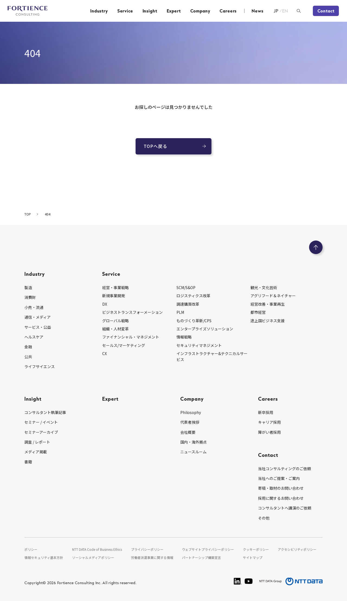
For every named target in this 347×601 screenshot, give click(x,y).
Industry (99, 11)
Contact (326, 11)
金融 (28, 346)
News (257, 11)
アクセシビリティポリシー (297, 549)
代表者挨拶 (189, 422)
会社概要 (187, 432)
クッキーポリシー (256, 549)
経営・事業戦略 (115, 287)
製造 (28, 287)
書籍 (28, 461)
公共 (28, 356)
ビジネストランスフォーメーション (132, 312)
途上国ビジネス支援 (267, 320)
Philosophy (190, 412)
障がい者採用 (269, 432)
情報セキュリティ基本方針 (43, 557)
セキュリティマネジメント (199, 345)
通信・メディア (37, 317)
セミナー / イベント (41, 422)
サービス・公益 (37, 327)
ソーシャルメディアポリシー (93, 557)
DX (104, 304)
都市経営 (258, 312)
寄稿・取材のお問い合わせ (281, 488)
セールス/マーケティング (123, 345)
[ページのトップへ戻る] (316, 247)
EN (285, 11)
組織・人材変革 (115, 328)
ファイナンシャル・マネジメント (130, 337)
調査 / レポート (37, 442)
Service (125, 11)
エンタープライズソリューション (204, 328)
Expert (174, 11)
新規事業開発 (113, 295)
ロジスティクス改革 (193, 295)
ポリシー (30, 549)
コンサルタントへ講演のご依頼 (284, 508)
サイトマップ (252, 557)
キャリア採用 (269, 422)
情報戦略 (184, 337)
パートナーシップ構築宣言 (201, 557)
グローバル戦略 (115, 320)
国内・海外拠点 (193, 442)
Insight (150, 11)
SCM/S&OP (185, 287)
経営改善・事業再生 (267, 304)
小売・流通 (33, 307)
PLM (180, 312)
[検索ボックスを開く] (299, 11)
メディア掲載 (35, 451)
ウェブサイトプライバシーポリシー (208, 549)
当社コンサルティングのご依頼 (284, 468)
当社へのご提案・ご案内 (279, 478)
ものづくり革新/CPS (193, 320)
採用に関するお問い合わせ (281, 498)
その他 (263, 518)
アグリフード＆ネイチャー (273, 295)
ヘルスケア (33, 337)
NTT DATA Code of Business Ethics (97, 549)
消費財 (30, 297)
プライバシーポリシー (147, 549)
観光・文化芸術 (263, 287)
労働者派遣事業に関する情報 (152, 557)
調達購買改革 (187, 304)
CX (104, 353)
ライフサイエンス (39, 366)
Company (200, 11)
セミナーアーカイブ (41, 432)
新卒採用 (265, 412)
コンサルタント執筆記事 (45, 412)
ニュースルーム (193, 451)
